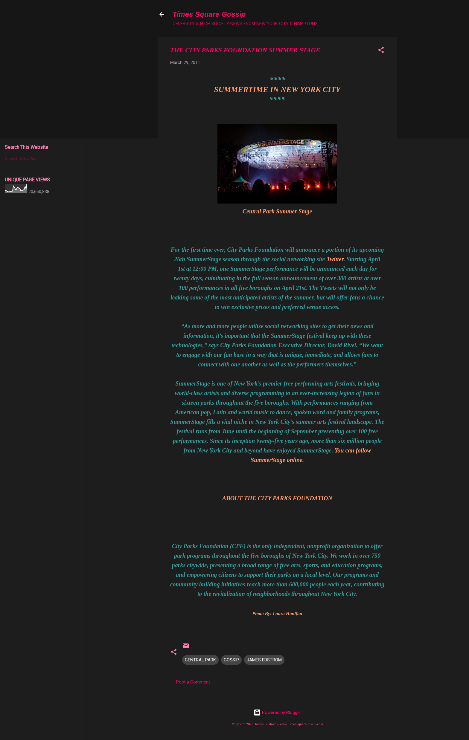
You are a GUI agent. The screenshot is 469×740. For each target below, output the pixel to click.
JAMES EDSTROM (264, 660)
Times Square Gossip (209, 14)
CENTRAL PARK (200, 660)
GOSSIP (231, 660)
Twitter (334, 259)
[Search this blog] (43, 159)
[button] (381, 51)
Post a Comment (193, 682)
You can (344, 450)
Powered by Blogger (277, 712)
